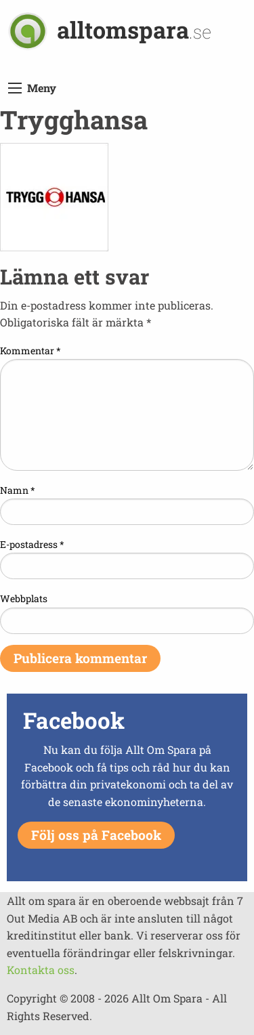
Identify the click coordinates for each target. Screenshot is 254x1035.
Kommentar (30, 350)
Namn (17, 490)
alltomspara (134, 29)
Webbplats (23, 598)
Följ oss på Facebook (96, 834)
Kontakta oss (41, 970)
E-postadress (32, 544)
